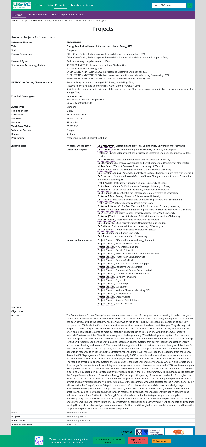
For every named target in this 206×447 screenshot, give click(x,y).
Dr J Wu (102, 232)
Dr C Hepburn (105, 176)
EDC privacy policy (161, 441)
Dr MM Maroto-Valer (109, 209)
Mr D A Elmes (105, 166)
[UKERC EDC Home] (22, 5)
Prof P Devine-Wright (109, 202)
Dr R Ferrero (104, 149)
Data (50, 5)
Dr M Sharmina (106, 162)
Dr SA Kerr (103, 212)
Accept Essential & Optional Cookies (108, 441)
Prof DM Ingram (106, 219)
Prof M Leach (105, 186)
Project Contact (106, 240)
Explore (39, 5)
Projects (60, 5)
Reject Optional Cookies (138, 441)
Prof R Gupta (105, 169)
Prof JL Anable (105, 182)
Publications (76, 5)
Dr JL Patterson (106, 236)
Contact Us (126, 431)
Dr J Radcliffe (105, 199)
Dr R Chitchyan (106, 229)
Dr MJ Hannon (105, 192)
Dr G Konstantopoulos (109, 172)
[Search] (169, 5)
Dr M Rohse (104, 189)
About (90, 5)
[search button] (189, 5)
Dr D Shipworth (106, 222)
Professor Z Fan (106, 196)
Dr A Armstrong (106, 159)
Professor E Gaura (107, 206)
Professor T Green (107, 152)
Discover (18, 14)
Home (15, 20)
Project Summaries (37, 14)
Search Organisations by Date (67, 14)
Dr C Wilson (104, 226)
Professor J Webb (107, 216)
